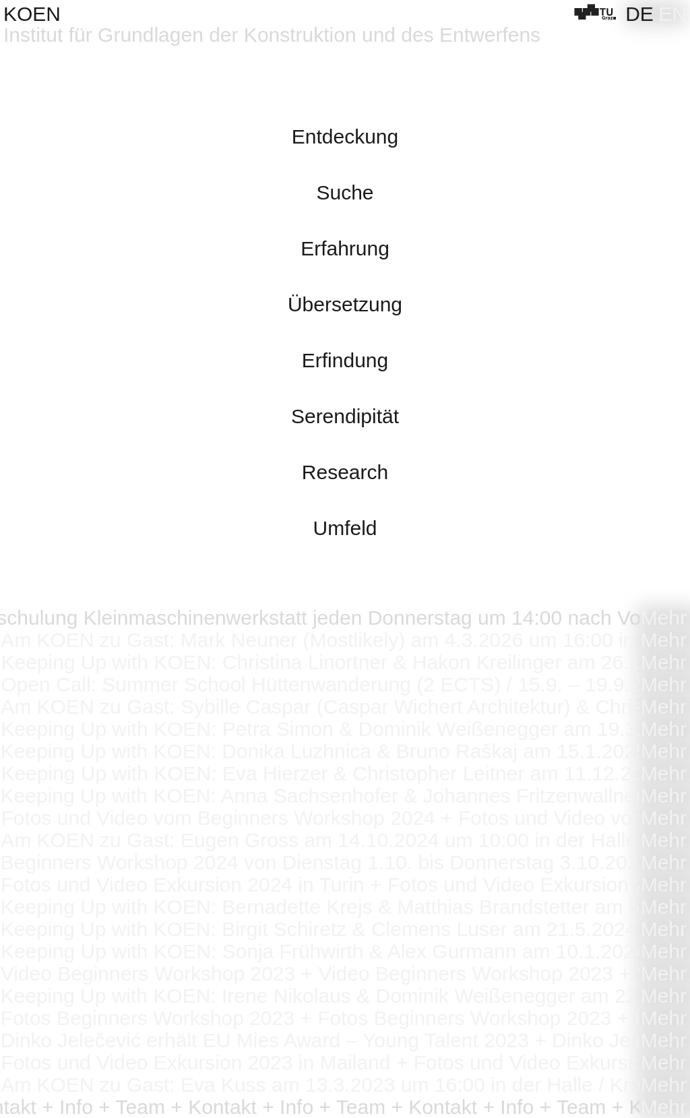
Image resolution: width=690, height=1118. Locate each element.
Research (345, 472)
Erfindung (345, 360)
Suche (344, 192)
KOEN (32, 14)
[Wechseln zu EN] (672, 14)
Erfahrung (345, 248)
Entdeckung (345, 136)
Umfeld (345, 528)
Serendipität (345, 416)
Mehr (664, 618)
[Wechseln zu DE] (639, 14)
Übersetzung (345, 304)
